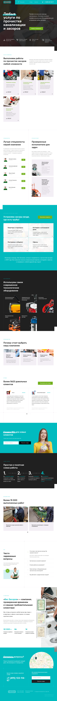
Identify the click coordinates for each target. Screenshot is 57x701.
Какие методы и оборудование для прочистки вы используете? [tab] (38, 570)
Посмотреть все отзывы (45, 383)
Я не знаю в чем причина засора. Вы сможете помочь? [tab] (38, 552)
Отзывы (31, 2)
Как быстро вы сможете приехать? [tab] (38, 561)
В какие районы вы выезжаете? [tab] (37, 565)
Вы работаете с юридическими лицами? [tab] (39, 574)
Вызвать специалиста (36, 28)
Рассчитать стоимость (45, 217)
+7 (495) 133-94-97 (49, 2)
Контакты (36, 2)
